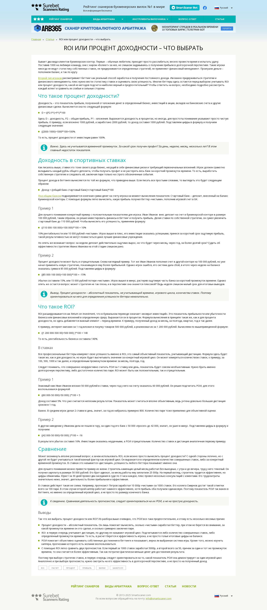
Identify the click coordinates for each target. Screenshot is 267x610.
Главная (36, 39)
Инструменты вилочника (149, 19)
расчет (55, 568)
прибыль (87, 568)
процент (70, 568)
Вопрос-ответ (187, 19)
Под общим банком (49, 195)
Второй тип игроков (50, 78)
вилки (102, 568)
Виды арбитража (104, 19)
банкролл (118, 568)
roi (42, 568)
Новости (189, 586)
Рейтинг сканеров (60, 19)
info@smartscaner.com (158, 598)
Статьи (219, 19)
